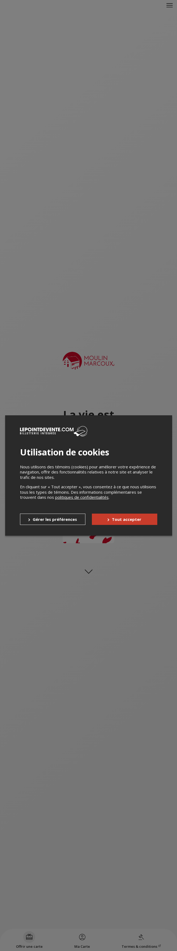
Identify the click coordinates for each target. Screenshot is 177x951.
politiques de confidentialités (82, 497)
